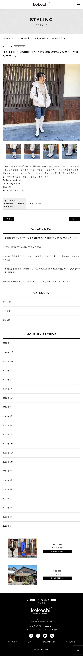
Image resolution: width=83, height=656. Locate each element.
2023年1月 (8, 389)
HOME (5, 38)
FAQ (29, 642)
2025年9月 (8, 343)
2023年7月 (8, 371)
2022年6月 (8, 416)
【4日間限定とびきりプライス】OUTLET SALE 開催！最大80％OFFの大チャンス (40, 238)
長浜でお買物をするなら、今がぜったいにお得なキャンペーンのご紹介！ (36, 281)
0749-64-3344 (41, 625)
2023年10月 (8, 361)
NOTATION (70, 642)
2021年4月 (8, 498)
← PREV (8, 219)
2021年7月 (8, 471)
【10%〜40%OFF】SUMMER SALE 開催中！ (24, 247)
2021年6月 (8, 480)
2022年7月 (8, 407)
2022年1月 (8, 434)
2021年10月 (8, 462)
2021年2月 (8, 517)
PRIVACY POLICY (48, 642)
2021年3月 (8, 508)
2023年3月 (8, 380)
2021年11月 (8, 453)
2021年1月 (8, 526)
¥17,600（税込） (35, 204)
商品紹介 (7, 320)
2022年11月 (8, 398)
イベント (7, 311)
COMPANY (12, 642)
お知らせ (7, 302)
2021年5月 (8, 489)
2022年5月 (8, 425)
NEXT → (75, 219)
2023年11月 (8, 352)
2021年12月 (8, 444)
